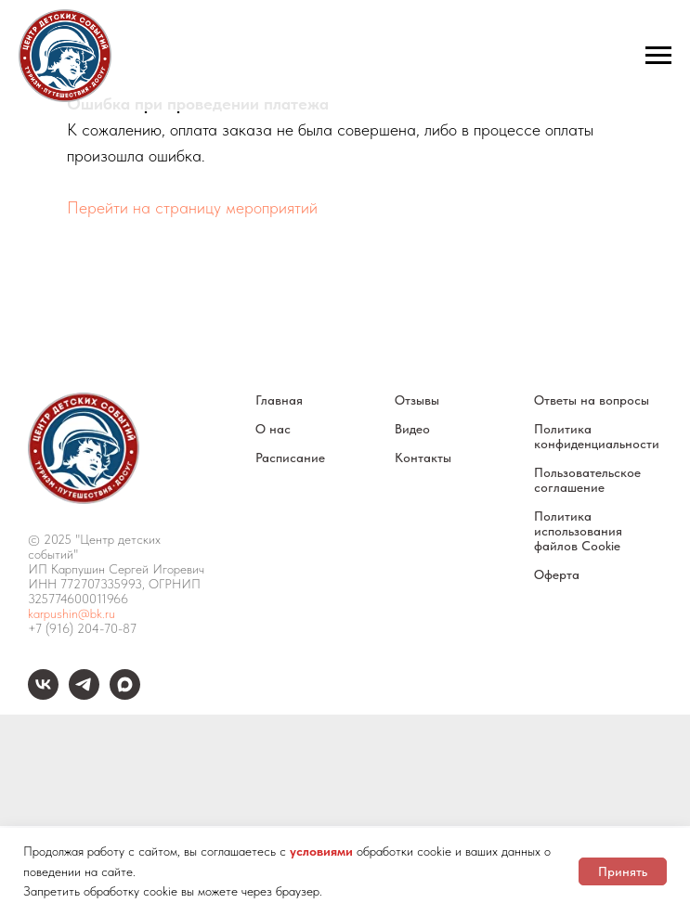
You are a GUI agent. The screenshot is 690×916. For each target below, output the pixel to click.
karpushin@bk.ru (71, 613)
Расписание (290, 457)
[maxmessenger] (125, 695)
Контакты (423, 457)
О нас (273, 428)
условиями (321, 851)
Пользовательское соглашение (587, 480)
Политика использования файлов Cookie (578, 531)
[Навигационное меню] (658, 55)
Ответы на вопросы (591, 400)
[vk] (43, 695)
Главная (279, 400)
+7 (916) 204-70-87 (82, 628)
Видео (412, 428)
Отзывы (417, 400)
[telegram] (84, 695)
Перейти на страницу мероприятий (192, 207)
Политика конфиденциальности (596, 436)
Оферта (556, 574)
